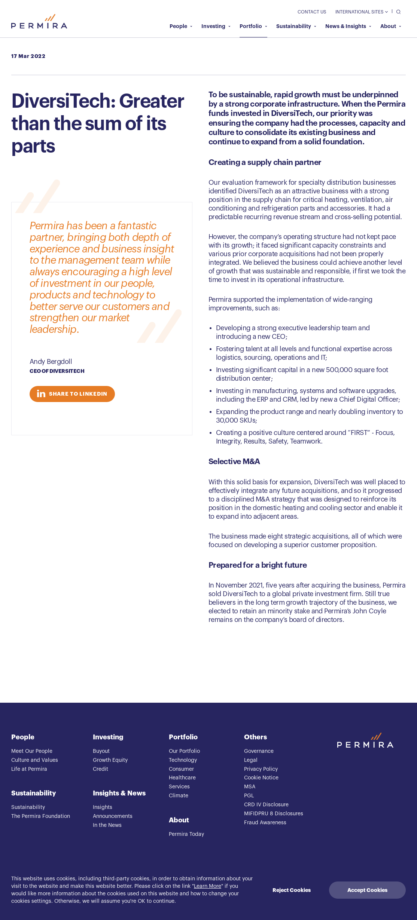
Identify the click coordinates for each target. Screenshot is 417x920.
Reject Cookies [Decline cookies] (292, 890)
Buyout (101, 751)
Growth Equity (110, 760)
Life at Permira (29, 769)
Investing (216, 26)
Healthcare (182, 778)
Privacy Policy (261, 769)
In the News (107, 825)
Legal (251, 760)
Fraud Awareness (265, 822)
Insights (102, 807)
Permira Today (186, 834)
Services (179, 786)
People (181, 26)
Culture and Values (34, 760)
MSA (249, 786)
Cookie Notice (261, 778)
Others (255, 737)
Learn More (207, 886)
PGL (249, 795)
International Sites (361, 12)
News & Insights (348, 26)
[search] (396, 11)
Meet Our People (31, 751)
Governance (259, 751)
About (390, 26)
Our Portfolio (184, 751)
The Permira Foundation (40, 816)
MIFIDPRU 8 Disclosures (273, 813)
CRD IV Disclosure (266, 804)
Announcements (113, 816)
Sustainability (296, 26)
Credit (100, 769)
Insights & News (119, 793)
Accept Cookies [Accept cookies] (367, 890)
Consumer (181, 769)
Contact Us (312, 12)
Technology (183, 760)
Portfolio (253, 26)
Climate (178, 795)
